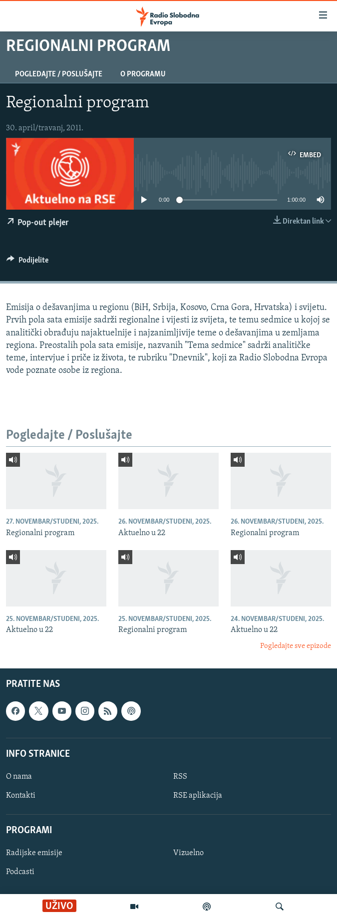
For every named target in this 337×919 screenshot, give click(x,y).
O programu (143, 74)
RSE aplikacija (197, 796)
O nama (19, 777)
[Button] (27, 262)
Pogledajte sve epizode (295, 646)
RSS (180, 777)
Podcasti (20, 872)
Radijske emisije (34, 853)
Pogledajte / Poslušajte (58, 74)
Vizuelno (188, 853)
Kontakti (20, 796)
